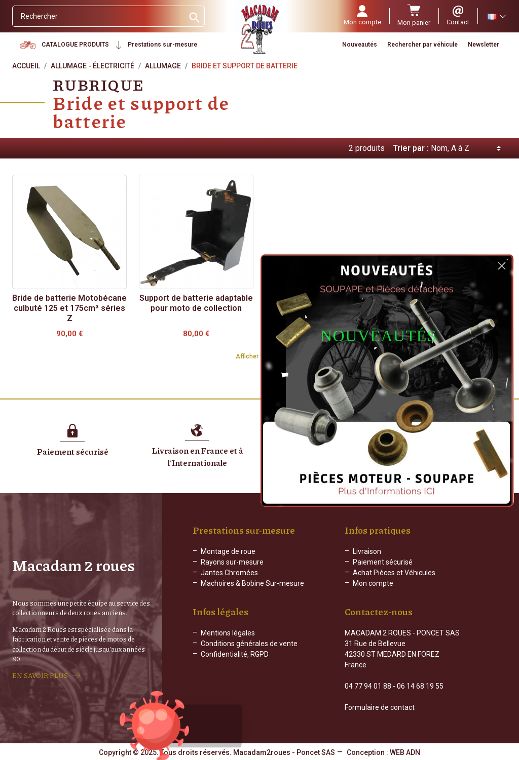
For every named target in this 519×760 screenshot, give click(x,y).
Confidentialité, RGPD (235, 654)
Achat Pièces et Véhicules (394, 573)
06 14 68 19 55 (420, 686)
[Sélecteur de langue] (496, 16)
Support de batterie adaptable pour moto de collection (196, 303)
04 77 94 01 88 (368, 686)
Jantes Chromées (229, 573)
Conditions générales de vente (249, 643)
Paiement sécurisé (383, 562)
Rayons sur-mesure (232, 562)
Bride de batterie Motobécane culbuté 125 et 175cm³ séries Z (69, 308)
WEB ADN (405, 752)
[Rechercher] (98, 16)
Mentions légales (228, 633)
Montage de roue (228, 551)
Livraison (367, 551)
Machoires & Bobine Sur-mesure (252, 583)
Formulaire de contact (380, 707)
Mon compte (373, 583)
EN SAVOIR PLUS (40, 675)
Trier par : (411, 148)
